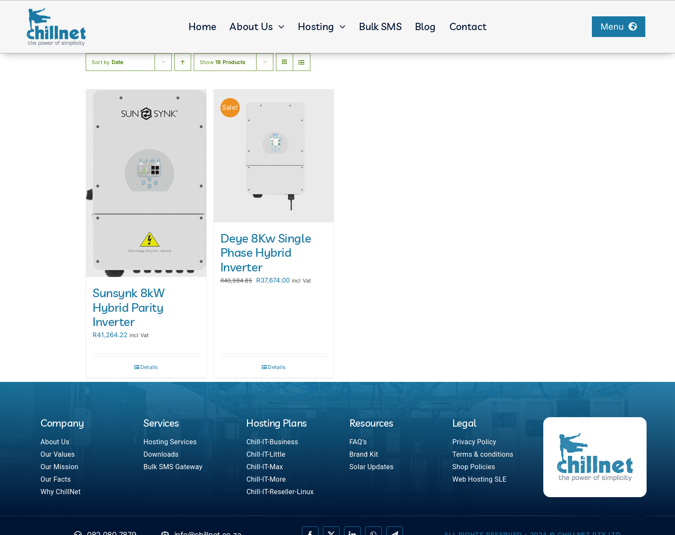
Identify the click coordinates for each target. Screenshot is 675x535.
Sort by (108, 62)
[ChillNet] (56, 10)
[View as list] (301, 62)
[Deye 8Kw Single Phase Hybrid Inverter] (274, 155)
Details (149, 367)
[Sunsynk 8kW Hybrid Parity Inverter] (146, 183)
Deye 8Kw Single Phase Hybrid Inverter (265, 252)
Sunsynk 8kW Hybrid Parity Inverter (128, 307)
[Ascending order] (182, 62)
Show (222, 62)
